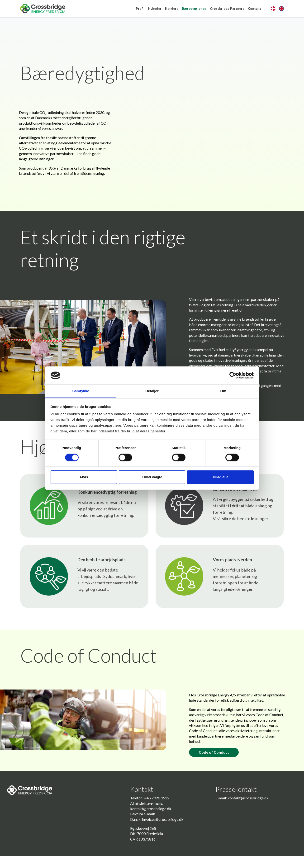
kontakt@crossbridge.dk (150, 808)
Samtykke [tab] (80, 391)
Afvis (83, 477)
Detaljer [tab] (152, 391)
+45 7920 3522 (156, 798)
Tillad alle (220, 477)
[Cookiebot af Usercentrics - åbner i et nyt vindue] (233, 375)
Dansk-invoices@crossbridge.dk (156, 819)
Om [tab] (223, 391)
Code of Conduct (214, 752)
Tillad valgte (152, 477)
